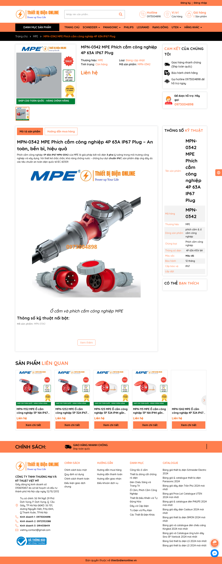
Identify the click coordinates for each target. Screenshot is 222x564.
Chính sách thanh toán (76, 478)
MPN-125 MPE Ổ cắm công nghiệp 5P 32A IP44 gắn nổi (111, 411)
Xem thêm (86, 342)
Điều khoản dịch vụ (107, 483)
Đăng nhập (200, 2)
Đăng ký (186, 2)
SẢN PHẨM (41, 363)
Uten (175, 27)
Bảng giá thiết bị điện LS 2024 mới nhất (184, 545)
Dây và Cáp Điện (139, 505)
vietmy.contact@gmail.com (35, 530)
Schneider (90, 27)
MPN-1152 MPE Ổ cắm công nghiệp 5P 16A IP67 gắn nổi (32, 411)
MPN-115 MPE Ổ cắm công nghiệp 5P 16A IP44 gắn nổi (149, 411)
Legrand (143, 27)
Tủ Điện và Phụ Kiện (141, 510)
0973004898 (183, 104)
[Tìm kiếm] (120, 14)
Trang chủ (71, 27)
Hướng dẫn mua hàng (109, 469)
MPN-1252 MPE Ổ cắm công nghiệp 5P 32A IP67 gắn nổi (71, 411)
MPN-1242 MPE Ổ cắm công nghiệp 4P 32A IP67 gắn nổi (188, 411)
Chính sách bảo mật (75, 469)
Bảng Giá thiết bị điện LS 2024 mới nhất (185, 541)
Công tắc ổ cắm (139, 469)
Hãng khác (192, 27)
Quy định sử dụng (74, 474)
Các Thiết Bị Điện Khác (142, 514)
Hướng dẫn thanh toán (109, 474)
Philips (129, 27)
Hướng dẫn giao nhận (109, 478)
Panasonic (111, 27)
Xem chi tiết (33, 425)
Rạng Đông (160, 27)
